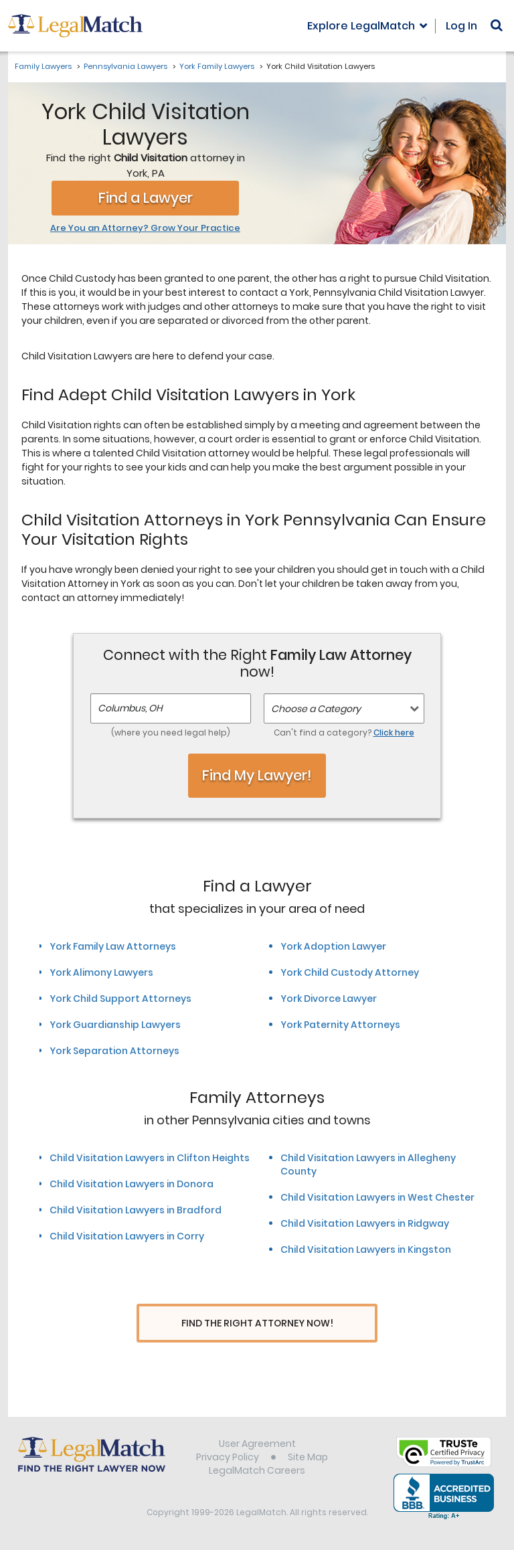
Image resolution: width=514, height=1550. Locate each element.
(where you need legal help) (170, 732)
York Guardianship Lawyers (115, 1024)
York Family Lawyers (216, 66)
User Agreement (257, 1445)
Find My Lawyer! (257, 775)
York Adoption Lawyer (333, 946)
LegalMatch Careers (257, 1471)
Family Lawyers (43, 66)
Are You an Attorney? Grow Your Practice (145, 228)
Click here (393, 732)
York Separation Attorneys (114, 1050)
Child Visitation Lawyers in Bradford (136, 1210)
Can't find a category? (344, 732)
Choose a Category (316, 708)
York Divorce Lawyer (328, 998)
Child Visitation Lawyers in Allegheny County (368, 1164)
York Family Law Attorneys (113, 946)
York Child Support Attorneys (120, 998)
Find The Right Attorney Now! (257, 1323)
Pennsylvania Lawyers (125, 66)
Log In (461, 25)
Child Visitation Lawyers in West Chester (377, 1197)
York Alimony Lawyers (101, 972)
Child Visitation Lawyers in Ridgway (364, 1223)
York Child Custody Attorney (349, 972)
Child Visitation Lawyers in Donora (131, 1184)
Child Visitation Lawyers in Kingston (365, 1249)
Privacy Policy (227, 1458)
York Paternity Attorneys (340, 1024)
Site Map (308, 1458)
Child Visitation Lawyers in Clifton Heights (150, 1158)
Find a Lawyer (145, 197)
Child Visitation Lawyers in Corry (127, 1236)
